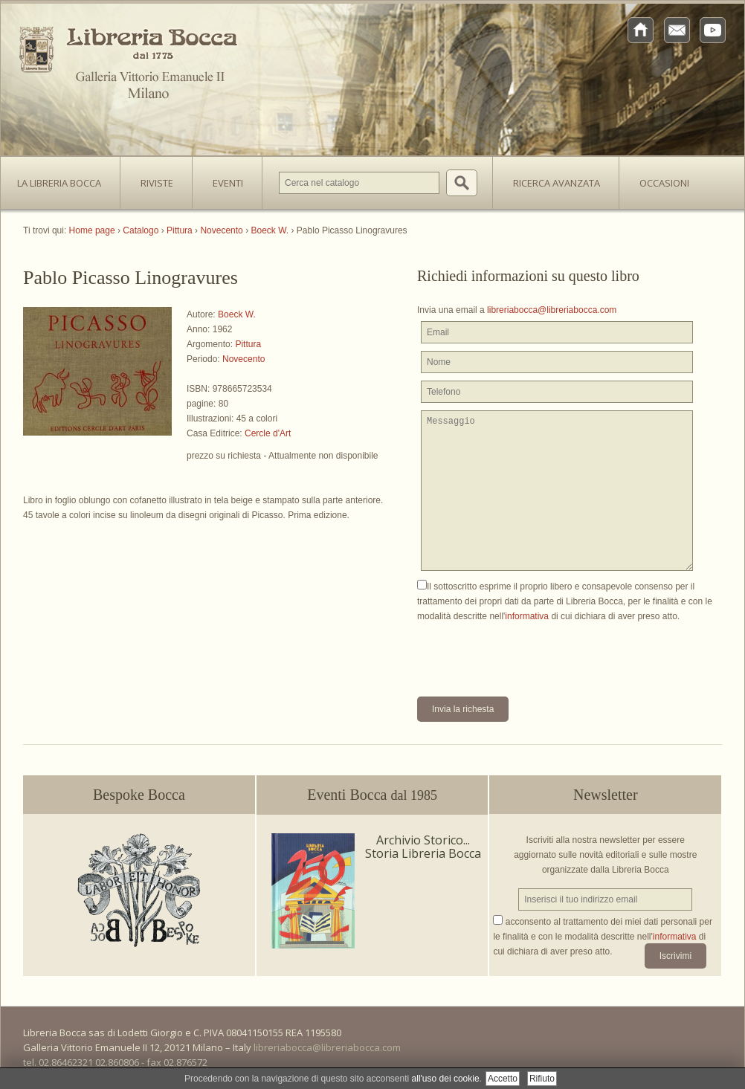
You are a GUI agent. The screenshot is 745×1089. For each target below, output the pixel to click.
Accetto (502, 1078)
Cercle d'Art (268, 433)
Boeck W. (237, 314)
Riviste (153, 178)
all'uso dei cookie (446, 1078)
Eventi (228, 183)
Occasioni (664, 183)
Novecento (243, 359)
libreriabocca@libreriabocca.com (551, 310)
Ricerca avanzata (556, 183)
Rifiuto (542, 1078)
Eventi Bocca (372, 794)
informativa (527, 616)
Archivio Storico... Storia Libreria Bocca (423, 847)
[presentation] (530, 653)
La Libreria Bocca (64, 178)
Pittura (248, 344)
